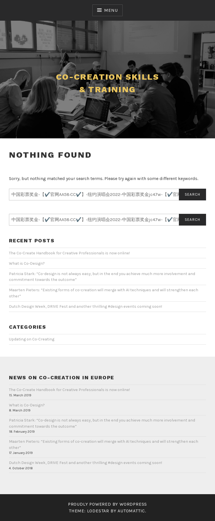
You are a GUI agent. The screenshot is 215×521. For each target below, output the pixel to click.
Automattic (131, 510)
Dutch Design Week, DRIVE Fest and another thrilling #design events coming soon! (85, 306)
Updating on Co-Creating (31, 339)
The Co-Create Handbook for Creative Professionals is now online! (69, 253)
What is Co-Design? (27, 263)
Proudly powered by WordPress (107, 504)
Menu (111, 10)
